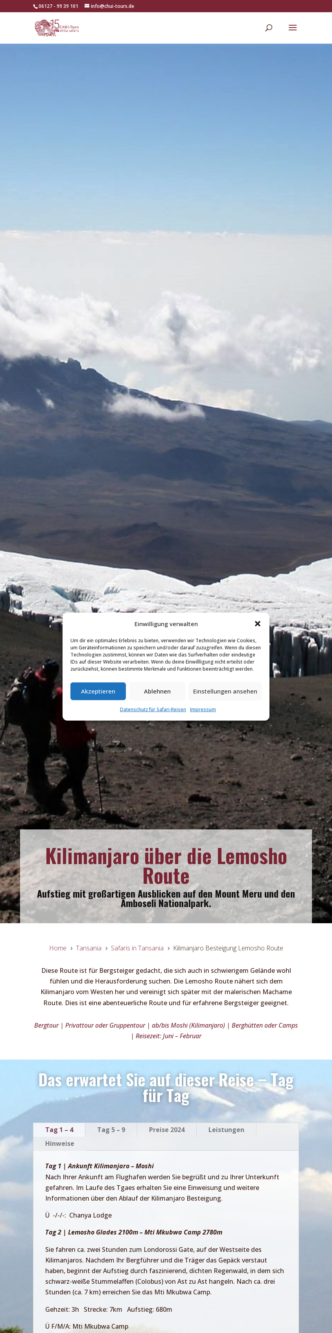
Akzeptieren (98, 691)
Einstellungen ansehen (225, 691)
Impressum (203, 709)
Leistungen (226, 1129)
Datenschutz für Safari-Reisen (153, 709)
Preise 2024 (166, 1129)
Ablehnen (157, 691)
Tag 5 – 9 (111, 1129)
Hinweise (59, 1143)
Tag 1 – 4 (59, 1129)
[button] (258, 624)
